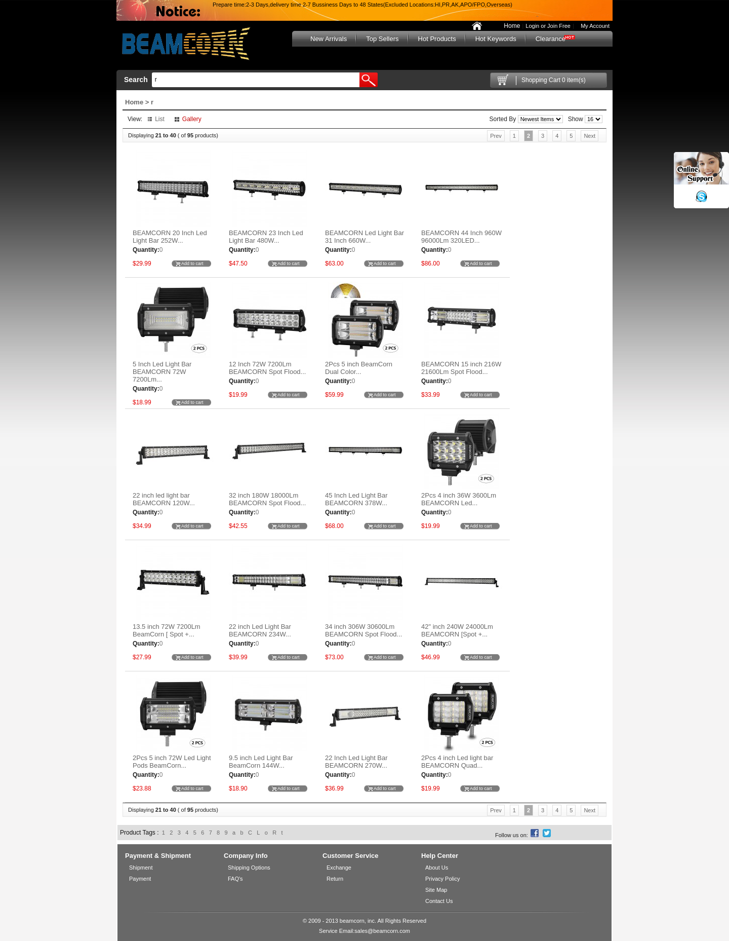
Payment (140, 879)
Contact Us (439, 901)
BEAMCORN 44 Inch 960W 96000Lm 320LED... (461, 236)
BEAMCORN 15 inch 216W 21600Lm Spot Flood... (461, 367)
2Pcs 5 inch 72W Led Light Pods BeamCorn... (172, 761)
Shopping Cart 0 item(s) (553, 80)
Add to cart (192, 263)
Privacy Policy (442, 879)
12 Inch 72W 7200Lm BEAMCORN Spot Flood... (267, 367)
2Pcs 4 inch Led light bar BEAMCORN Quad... (457, 761)
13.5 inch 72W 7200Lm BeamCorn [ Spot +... (166, 630)
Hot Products (437, 39)
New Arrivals (328, 39)
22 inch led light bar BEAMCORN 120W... (164, 499)
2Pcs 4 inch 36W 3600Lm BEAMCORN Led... (458, 499)
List (160, 119)
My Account (593, 26)
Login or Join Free (548, 26)
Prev (496, 136)
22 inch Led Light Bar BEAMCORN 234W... (260, 630)
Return (335, 879)
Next (589, 136)
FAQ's (235, 879)
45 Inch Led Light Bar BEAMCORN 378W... (356, 499)
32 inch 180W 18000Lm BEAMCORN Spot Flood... (267, 499)
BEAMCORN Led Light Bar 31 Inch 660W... (364, 236)
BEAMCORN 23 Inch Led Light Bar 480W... (266, 236)
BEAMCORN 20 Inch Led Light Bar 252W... (170, 236)
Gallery (191, 119)
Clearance (550, 39)
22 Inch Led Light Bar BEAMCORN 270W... (356, 761)
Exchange (339, 867)
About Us (436, 867)
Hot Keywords (495, 39)
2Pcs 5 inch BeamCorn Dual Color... (358, 367)
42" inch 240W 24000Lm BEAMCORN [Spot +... (457, 630)
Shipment (140, 867)
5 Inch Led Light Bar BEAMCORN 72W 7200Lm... (162, 371)
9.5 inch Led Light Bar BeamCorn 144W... (261, 761)
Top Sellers (382, 39)
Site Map (436, 890)
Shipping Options (249, 867)
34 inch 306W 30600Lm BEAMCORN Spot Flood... (363, 630)
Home (512, 25)
